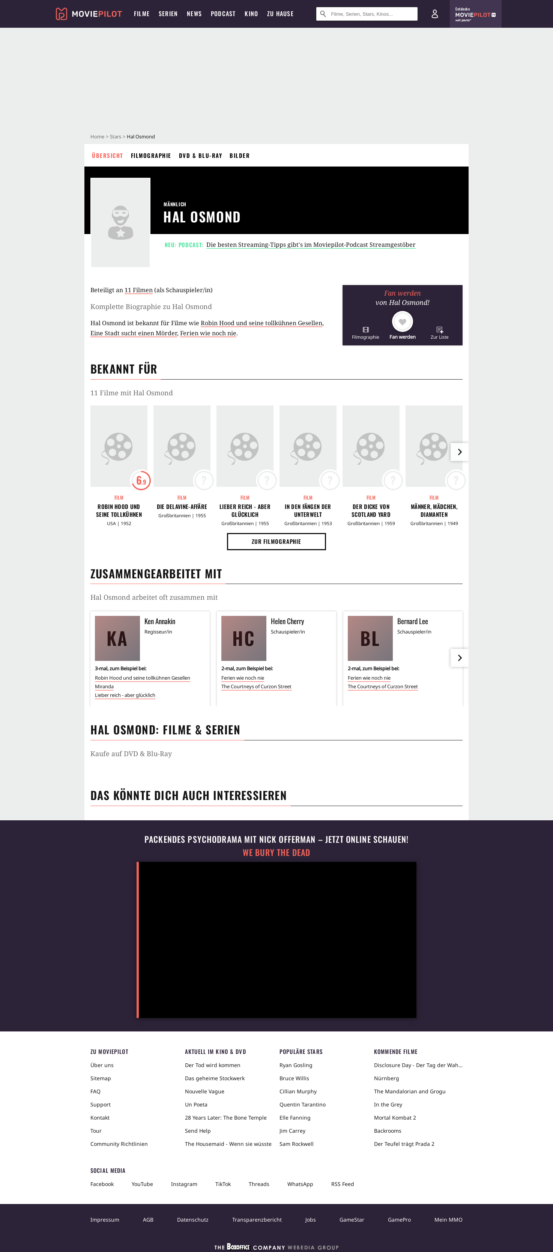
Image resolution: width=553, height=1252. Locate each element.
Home (97, 136)
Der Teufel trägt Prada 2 (404, 1143)
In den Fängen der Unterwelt (308, 510)
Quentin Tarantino (303, 1104)
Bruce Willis (294, 1078)
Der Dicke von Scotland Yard (371, 510)
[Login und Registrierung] (434, 14)
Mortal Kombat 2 (395, 1117)
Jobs (310, 1219)
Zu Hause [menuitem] (280, 13)
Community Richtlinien (119, 1143)
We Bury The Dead (276, 852)
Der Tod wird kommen (212, 1065)
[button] (365, 332)
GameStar (352, 1219)
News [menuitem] (194, 13)
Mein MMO (448, 1219)
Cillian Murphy (298, 1091)
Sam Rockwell (297, 1143)
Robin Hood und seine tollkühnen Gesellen (261, 323)
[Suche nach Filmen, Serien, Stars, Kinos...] (367, 14)
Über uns (102, 1065)
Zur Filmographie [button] (276, 541)
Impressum (104, 1219)
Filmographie (151, 155)
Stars (115, 136)
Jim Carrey (292, 1130)
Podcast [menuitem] (223, 13)
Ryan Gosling (296, 1065)
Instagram (184, 1183)
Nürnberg (386, 1078)
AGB (148, 1219)
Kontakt (100, 1117)
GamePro (399, 1219)
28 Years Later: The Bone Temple (226, 1117)
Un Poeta (196, 1104)
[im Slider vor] (460, 452)
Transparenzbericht (257, 1219)
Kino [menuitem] (251, 13)
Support (100, 1104)
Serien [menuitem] (168, 13)
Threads (259, 1183)
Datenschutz (193, 1219)
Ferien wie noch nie (208, 333)
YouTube (142, 1183)
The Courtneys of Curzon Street (256, 686)
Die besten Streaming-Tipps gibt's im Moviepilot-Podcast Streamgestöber (311, 244)
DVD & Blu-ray (200, 155)
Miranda (104, 686)
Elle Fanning (295, 1117)
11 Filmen (139, 290)
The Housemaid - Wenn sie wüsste (228, 1143)
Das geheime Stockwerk (215, 1078)
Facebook (102, 1183)
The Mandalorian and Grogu (410, 1091)
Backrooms (387, 1130)
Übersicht (107, 155)
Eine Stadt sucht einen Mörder (133, 333)
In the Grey (388, 1104)
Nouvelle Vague (204, 1091)
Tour (96, 1130)
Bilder (240, 155)
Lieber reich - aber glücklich (244, 510)
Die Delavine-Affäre (182, 506)
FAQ (95, 1091)
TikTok (223, 1183)
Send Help (198, 1130)
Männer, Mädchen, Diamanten (434, 510)
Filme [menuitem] (142, 13)
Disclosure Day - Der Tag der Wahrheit (418, 1065)
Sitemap (100, 1078)
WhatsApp (300, 1183)
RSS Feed (342, 1183)
